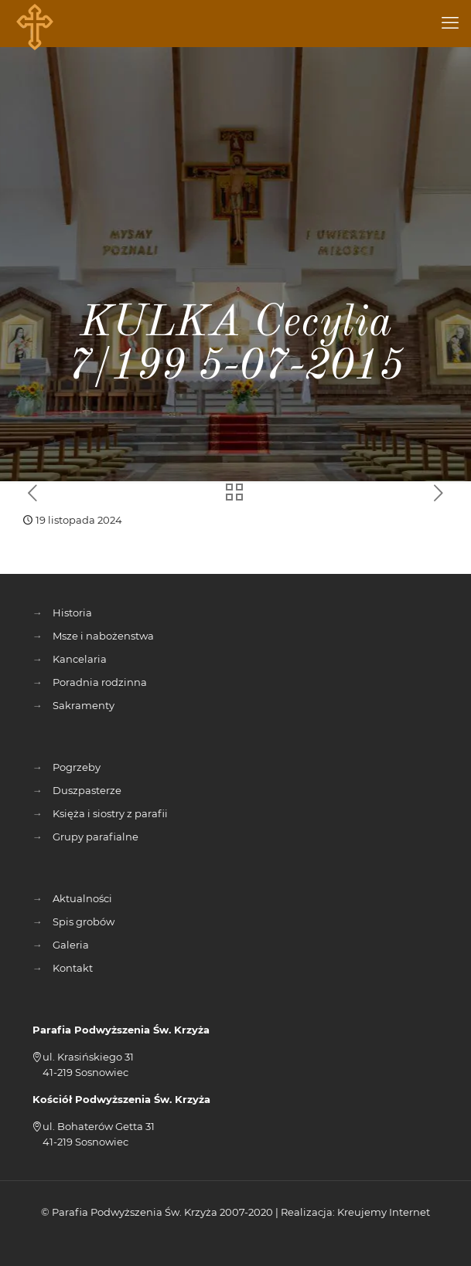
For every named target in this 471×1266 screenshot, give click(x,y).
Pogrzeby (77, 767)
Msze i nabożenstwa (103, 636)
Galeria (71, 944)
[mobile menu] (450, 23)
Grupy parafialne (95, 836)
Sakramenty (83, 705)
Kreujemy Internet (383, 1212)
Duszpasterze (87, 790)
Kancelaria (80, 659)
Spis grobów (83, 921)
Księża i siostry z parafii (110, 813)
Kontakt (73, 968)
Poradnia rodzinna (100, 682)
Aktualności (82, 898)
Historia (72, 612)
